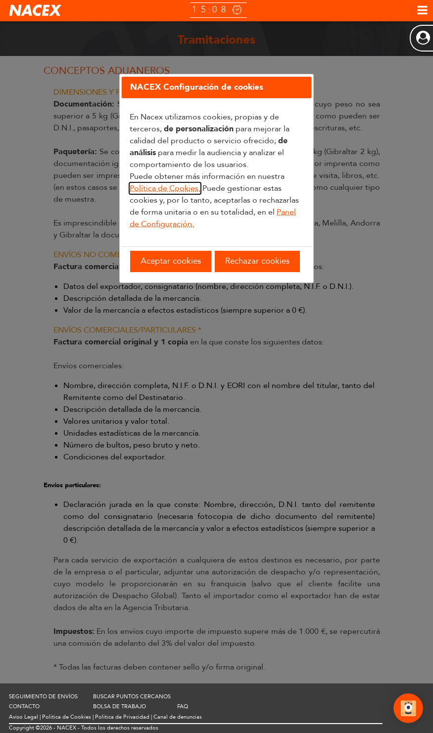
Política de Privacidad (122, 717)
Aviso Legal (23, 717)
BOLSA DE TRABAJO (119, 706)
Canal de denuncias (177, 717)
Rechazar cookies (257, 261)
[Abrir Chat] (408, 710)
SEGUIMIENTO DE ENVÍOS (43, 696)
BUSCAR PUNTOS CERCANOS (132, 696)
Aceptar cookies (171, 261)
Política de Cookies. (165, 188)
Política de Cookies (66, 717)
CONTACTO (24, 706)
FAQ (182, 706)
